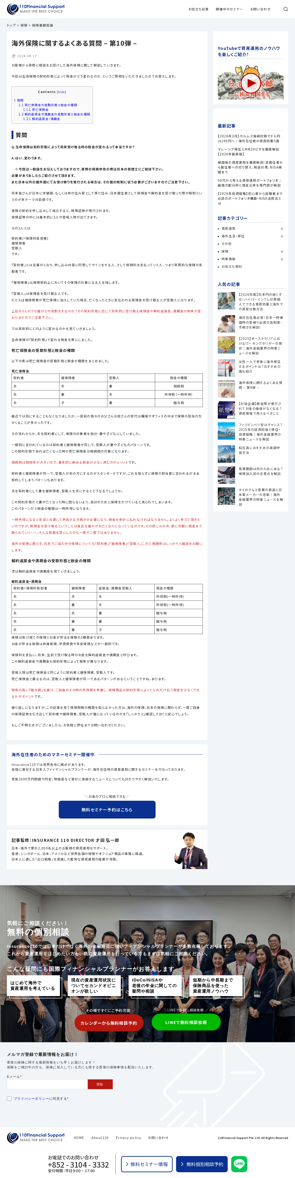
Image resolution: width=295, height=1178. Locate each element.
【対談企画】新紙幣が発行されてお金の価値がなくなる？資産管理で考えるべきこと (260, 408)
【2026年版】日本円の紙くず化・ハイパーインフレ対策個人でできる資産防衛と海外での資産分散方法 (261, 301)
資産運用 (228, 228)
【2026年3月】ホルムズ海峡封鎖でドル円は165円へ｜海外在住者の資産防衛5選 (249, 138)
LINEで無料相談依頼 (186, 1022)
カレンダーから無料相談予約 (109, 1023)
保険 (225, 251)
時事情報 (228, 259)
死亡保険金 (36, 109)
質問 (19, 100)
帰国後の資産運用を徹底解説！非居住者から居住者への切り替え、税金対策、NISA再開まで (250, 167)
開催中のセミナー (229, 9)
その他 (226, 243)
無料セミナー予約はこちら (107, 809)
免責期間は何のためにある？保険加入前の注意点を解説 (261, 471)
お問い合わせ (260, 9)
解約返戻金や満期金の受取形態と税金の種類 (54, 114)
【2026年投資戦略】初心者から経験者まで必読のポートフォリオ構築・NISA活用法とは (250, 198)
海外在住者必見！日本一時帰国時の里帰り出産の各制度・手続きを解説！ (261, 322)
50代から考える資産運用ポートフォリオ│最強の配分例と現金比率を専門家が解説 (250, 182)
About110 (100, 1137)
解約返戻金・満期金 (41, 119)
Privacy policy (128, 1137)
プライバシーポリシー (31, 1098)
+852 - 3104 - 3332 (78, 1164)
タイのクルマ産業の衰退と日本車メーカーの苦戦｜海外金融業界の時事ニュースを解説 (261, 497)
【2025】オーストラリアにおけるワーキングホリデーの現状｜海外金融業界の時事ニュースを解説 (260, 345)
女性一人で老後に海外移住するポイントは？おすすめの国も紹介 (260, 366)
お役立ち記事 (198, 9)
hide (61, 92)
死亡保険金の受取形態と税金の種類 (48, 105)
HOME (79, 1137)
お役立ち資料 (231, 266)
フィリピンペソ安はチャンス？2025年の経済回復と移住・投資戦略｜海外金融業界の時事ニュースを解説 (261, 431)
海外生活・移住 (233, 236)
